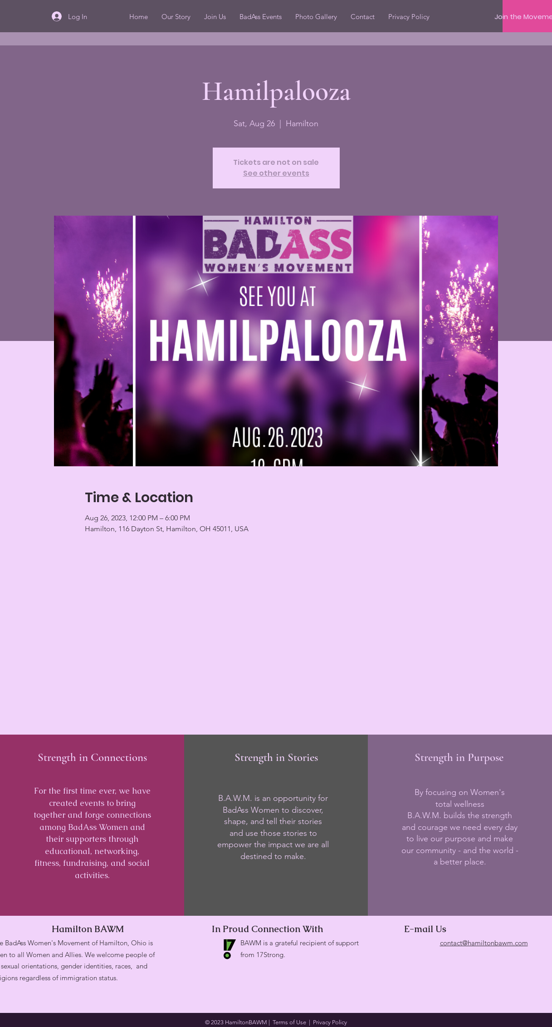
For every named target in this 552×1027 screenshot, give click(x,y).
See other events (276, 173)
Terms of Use (289, 1022)
